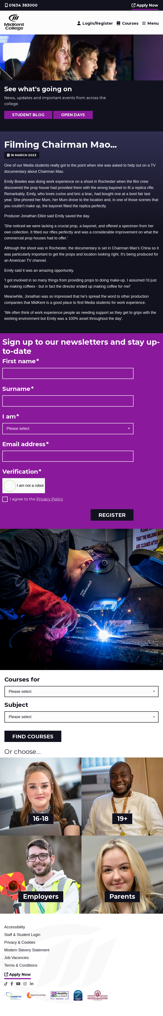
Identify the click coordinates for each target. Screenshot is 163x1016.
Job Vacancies (16, 958)
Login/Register (98, 23)
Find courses (32, 736)
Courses (130, 23)
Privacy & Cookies (19, 942)
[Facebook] (12, 984)
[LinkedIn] (31, 984)
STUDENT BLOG (28, 115)
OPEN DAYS (73, 115)
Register (112, 515)
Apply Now (145, 5)
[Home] (14, 29)
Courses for (22, 679)
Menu (153, 23)
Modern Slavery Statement (26, 950)
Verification (21, 471)
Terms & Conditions (20, 965)
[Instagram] (25, 984)
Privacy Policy (50, 499)
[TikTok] (6, 984)
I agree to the (36, 499)
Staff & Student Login (22, 935)
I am (10, 416)
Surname (18, 388)
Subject (16, 704)
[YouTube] (18, 984)
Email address (25, 444)
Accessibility (14, 927)
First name (20, 361)
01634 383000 (21, 5)
